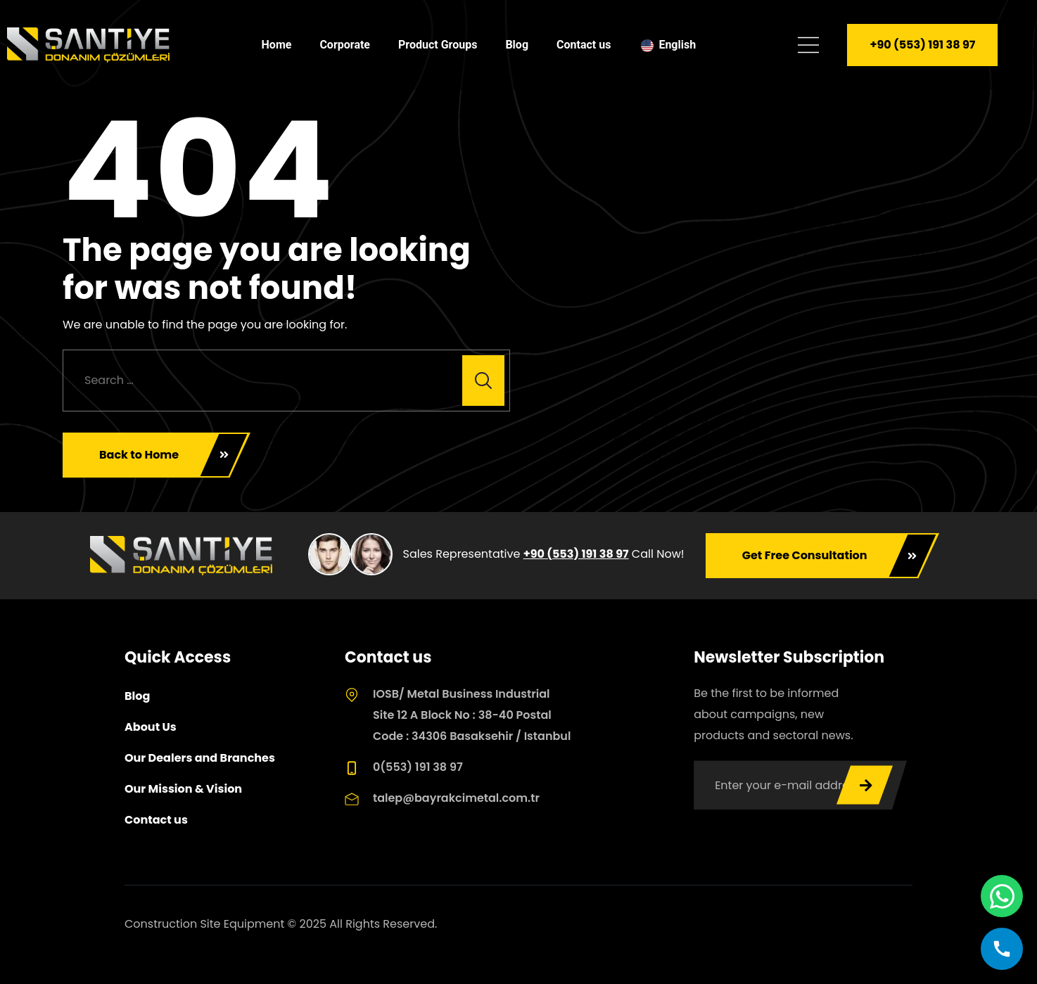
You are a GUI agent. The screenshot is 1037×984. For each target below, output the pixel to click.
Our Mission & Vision (183, 789)
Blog (516, 44)
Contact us (583, 44)
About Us (151, 727)
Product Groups (437, 44)
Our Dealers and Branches (200, 758)
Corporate (344, 44)
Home (277, 44)
